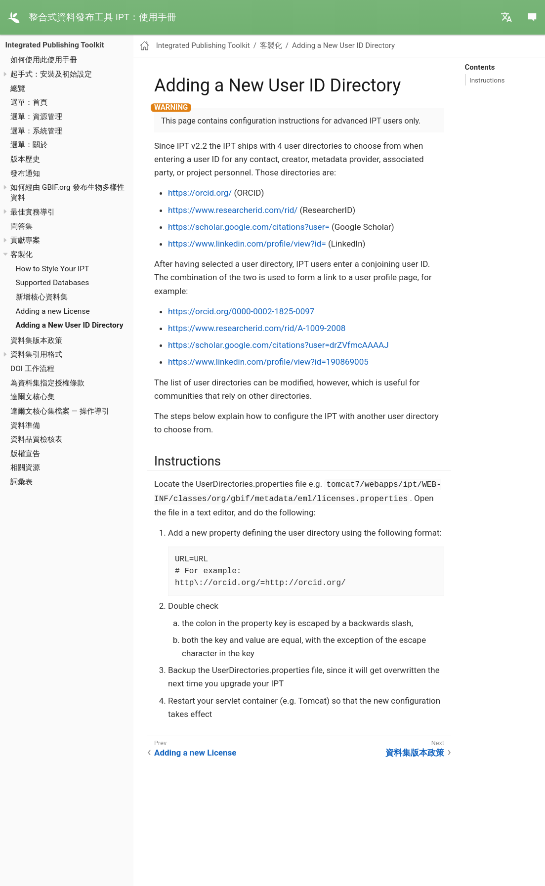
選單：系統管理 (36, 131)
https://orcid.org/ (200, 193)
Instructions (486, 80)
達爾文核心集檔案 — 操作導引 (59, 411)
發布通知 (25, 173)
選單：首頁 (28, 102)
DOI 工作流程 (32, 368)
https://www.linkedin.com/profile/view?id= (247, 244)
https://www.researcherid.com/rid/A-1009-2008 (256, 328)
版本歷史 (25, 159)
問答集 (21, 226)
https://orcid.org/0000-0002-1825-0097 (241, 311)
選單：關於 (28, 144)
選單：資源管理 (36, 116)
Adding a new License (53, 311)
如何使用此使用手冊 (43, 59)
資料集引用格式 (36, 354)
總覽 (17, 88)
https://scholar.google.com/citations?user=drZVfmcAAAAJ (278, 345)
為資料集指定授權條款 (47, 383)
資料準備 (25, 425)
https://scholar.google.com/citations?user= (249, 227)
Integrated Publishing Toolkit (54, 45)
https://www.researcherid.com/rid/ (232, 210)
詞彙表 (21, 481)
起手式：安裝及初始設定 (51, 74)
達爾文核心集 (32, 396)
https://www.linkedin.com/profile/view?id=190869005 (268, 362)
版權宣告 (25, 453)
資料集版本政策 (36, 340)
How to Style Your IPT (52, 268)
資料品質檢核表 (36, 439)
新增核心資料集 (42, 297)
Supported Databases (52, 282)
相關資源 (25, 467)
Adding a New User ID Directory (70, 325)
